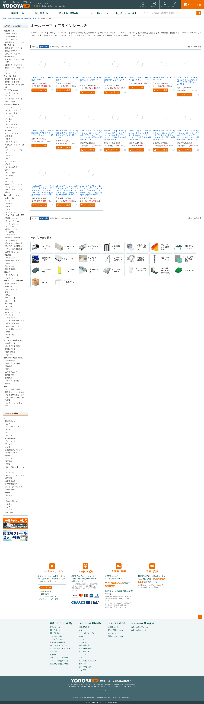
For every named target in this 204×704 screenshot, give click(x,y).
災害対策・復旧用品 (13, 363)
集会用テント (10, 343)
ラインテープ (10, 73)
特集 (5, 386)
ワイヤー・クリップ (13, 110)
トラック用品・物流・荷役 (14, 215)
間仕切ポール (41, 13)
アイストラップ (11, 127)
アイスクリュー (11, 125)
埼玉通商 (8, 478)
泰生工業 (8, 495)
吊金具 (7, 164)
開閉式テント (10, 349)
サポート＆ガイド (116, 623)
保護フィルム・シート (13, 326)
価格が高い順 (66, 47)
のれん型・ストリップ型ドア (14, 60)
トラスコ (8, 510)
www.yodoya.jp (102, 690)
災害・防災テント (12, 352)
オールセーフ (33, 19)
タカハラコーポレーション (14, 468)
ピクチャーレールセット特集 (14, 404)
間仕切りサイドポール (13, 48)
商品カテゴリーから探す (61, 623)
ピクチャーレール (12, 93)
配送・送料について (115, 630)
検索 (199, 13)
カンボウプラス (11, 453)
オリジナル (9, 513)
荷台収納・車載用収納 (13, 246)
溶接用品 (7, 255)
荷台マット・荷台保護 (13, 243)
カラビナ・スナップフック (14, 151)
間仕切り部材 (9, 57)
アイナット (9, 122)
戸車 (7, 178)
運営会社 (76, 697)
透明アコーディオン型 (13, 65)
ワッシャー (9, 201)
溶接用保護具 (10, 269)
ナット (7, 209)
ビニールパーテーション (14, 321)
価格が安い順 (54, 47)
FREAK (7, 493)
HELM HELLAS (10, 438)
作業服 (7, 384)
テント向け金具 (10, 76)
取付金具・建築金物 (68, 13)
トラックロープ (11, 240)
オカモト (8, 447)
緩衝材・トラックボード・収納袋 (13, 230)
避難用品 (8, 366)
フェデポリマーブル (13, 427)
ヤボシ (7, 432)
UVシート (8, 304)
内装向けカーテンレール (14, 42)
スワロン (8, 458)
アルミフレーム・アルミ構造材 (14, 191)
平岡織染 (8, 455)
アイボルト (9, 119)
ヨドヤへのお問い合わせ (142, 623)
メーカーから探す (126, 13)
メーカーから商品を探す (90, 623)
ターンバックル (11, 113)
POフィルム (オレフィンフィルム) (14, 313)
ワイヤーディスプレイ (13, 99)
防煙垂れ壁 (9, 375)
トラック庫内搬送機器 (13, 249)
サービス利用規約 (88, 697)
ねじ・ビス (9, 198)
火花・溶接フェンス (13, 261)
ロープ (7, 337)
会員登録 (37, 6)
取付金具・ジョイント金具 (14, 146)
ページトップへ (200, 617)
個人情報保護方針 (125, 697)
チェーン (8, 107)
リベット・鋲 (10, 212)
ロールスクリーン (12, 275)
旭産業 (7, 464)
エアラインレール (12, 252)
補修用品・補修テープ (13, 238)
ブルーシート (10, 298)
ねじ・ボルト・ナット (100, 13)
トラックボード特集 (13, 389)
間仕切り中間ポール (13, 51)
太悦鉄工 (8, 498)
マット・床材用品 (12, 323)
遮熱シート (9, 295)
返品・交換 (152, 568)
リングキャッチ (11, 142)
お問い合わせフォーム (139, 627)
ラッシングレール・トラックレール (14, 225)
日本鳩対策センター (13, 501)
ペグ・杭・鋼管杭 (12, 381)
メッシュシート (11, 289)
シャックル (9, 116)
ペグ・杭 (8, 355)
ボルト (7, 207)
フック (7, 158)
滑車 (7, 170)
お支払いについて (115, 633)
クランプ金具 (10, 173)
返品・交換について (115, 636)
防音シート (9, 292)
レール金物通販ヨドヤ (11, 19)
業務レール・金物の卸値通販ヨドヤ (102, 681)
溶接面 (7, 263)
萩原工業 (8, 461)
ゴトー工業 (9, 472)
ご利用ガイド (113, 627)
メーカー (23, 19)
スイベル (8, 156)
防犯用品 (8, 378)
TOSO (7, 430)
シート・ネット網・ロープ (14, 281)
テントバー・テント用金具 (14, 86)
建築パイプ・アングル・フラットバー (14, 185)
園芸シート (9, 309)
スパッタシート (11, 258)
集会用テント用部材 (13, 346)
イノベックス (10, 441)
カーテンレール (11, 34)
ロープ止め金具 (11, 167)
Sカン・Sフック (11, 161)
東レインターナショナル (14, 487)
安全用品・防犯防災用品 (13, 358)
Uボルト (8, 130)
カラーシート (10, 301)
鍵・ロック (9, 181)
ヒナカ (7, 424)
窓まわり (7, 272)
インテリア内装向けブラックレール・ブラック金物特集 (14, 397)
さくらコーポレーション (14, 475)
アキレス (8, 444)
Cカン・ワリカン (11, 133)
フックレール (10, 96)
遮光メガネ (9, 266)
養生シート (9, 306)
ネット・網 (9, 335)
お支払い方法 (85, 568)
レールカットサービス (52, 568)
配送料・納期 (119, 568)
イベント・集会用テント (13, 340)
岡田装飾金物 (10, 421)
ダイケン (8, 435)
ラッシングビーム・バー (14, 221)
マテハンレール (11, 39)
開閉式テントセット (13, 79)
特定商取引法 (106, 697)
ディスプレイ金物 (11, 90)
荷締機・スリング (12, 218)
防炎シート (9, 286)
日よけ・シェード (12, 278)
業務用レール (17, 13)
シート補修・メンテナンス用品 (14, 330)
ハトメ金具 (9, 176)
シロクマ (8, 504)
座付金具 (8, 136)
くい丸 (7, 507)
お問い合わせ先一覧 (138, 630)
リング (7, 139)
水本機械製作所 (11, 484)
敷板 (7, 369)
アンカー (8, 204)
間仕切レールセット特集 (14, 392)
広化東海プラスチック (13, 450)
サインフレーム (11, 102)
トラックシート (11, 235)
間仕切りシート (11, 284)
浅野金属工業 (10, 481)
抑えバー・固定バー (13, 54)
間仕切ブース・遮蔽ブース (14, 69)
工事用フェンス (11, 372)
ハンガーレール (11, 36)
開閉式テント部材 (12, 82)
